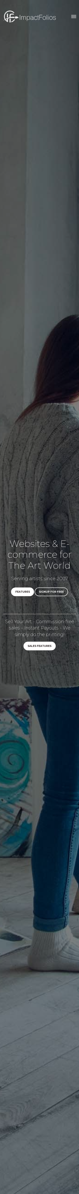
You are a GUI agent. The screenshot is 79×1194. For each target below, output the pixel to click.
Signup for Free (51, 591)
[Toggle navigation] (73, 16)
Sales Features (39, 645)
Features (22, 591)
